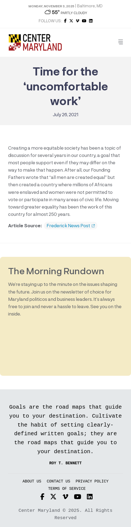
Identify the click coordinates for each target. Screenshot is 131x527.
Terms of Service (67, 488)
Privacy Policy (92, 481)
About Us (31, 481)
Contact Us (58, 481)
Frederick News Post (71, 226)
